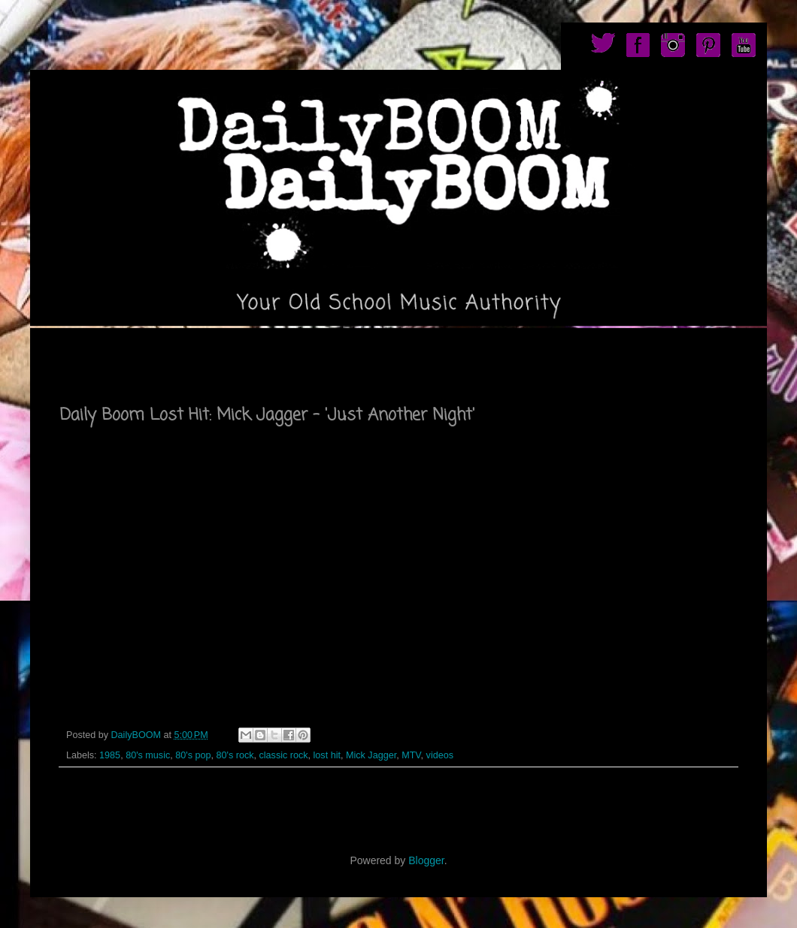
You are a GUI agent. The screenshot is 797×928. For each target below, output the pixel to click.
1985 (109, 755)
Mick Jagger (371, 755)
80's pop (193, 755)
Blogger (426, 860)
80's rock (234, 755)
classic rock (283, 755)
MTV (411, 755)
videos (439, 755)
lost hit (327, 755)
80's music (148, 755)
